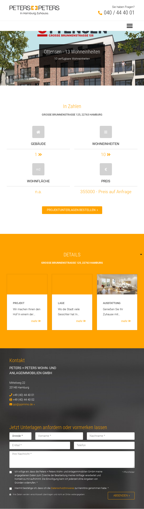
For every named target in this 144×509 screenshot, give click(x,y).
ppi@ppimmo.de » (24, 404)
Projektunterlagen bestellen (71, 210)
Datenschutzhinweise (62, 488)
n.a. (38, 191)
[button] (130, 26)
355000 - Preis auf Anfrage (105, 191)
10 (106, 154)
